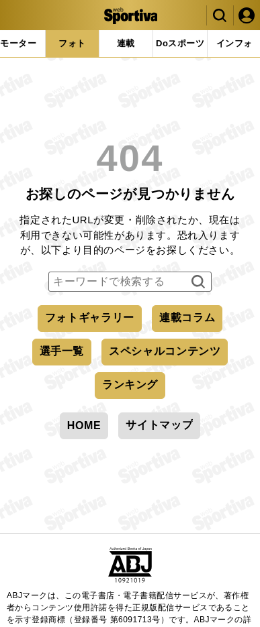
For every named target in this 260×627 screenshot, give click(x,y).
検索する (196, 282)
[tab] (180, 43)
